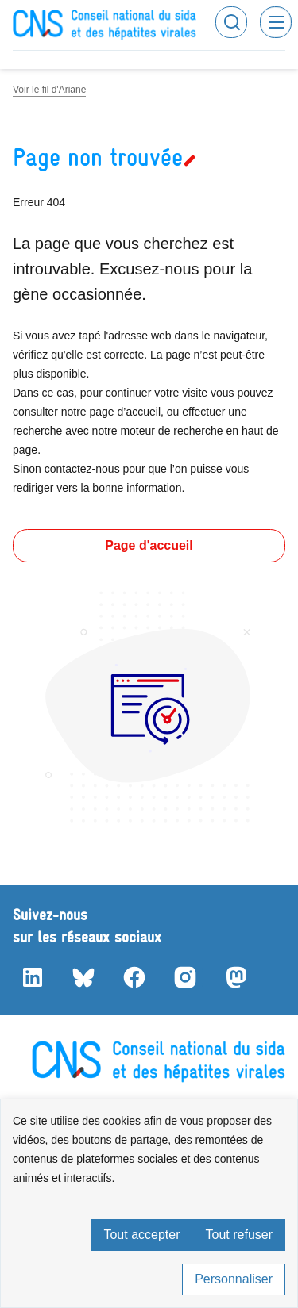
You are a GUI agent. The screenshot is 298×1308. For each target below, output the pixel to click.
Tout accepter (141, 1234)
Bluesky (83, 977)
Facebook (133, 977)
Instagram (184, 977)
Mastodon (235, 977)
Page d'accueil (149, 545)
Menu (276, 22)
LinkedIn (32, 977)
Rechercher (231, 22)
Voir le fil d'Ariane (49, 89)
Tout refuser (239, 1234)
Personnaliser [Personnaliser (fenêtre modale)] (234, 1279)
